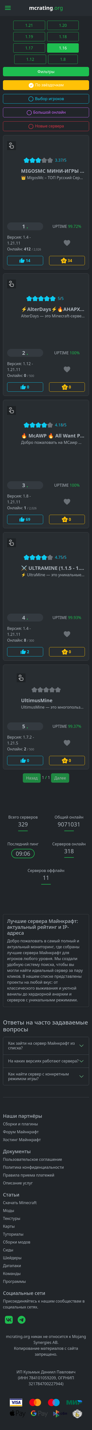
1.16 (63, 48)
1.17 (29, 48)
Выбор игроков (46, 98)
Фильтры (46, 71)
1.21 (29, 25)
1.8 (63, 59)
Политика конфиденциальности (33, 1167)
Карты (9, 1226)
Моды (8, 1210)
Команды (12, 1273)
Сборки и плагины (20, 1124)
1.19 (29, 36)
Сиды (8, 1250)
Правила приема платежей (28, 1175)
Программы (14, 1281)
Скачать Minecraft (20, 1202)
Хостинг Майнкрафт (22, 1139)
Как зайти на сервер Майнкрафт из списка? (41, 1046)
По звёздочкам (46, 85)
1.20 (63, 25)
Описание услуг (18, 1183)
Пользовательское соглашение (32, 1159)
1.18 (63, 36)
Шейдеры (12, 1257)
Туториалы (13, 1234)
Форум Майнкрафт (21, 1132)
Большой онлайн (46, 112)
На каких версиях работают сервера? (43, 1061)
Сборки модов (16, 1242)
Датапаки (12, 1265)
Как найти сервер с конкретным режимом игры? (38, 1076)
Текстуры (11, 1218)
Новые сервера (46, 126)
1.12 (30, 59)
